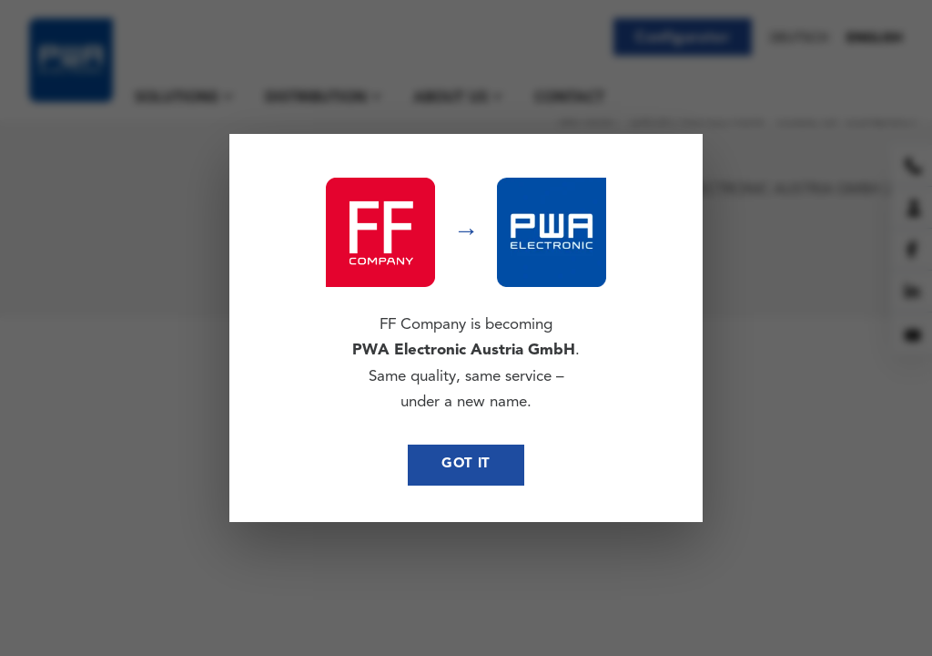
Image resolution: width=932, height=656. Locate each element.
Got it (466, 464)
